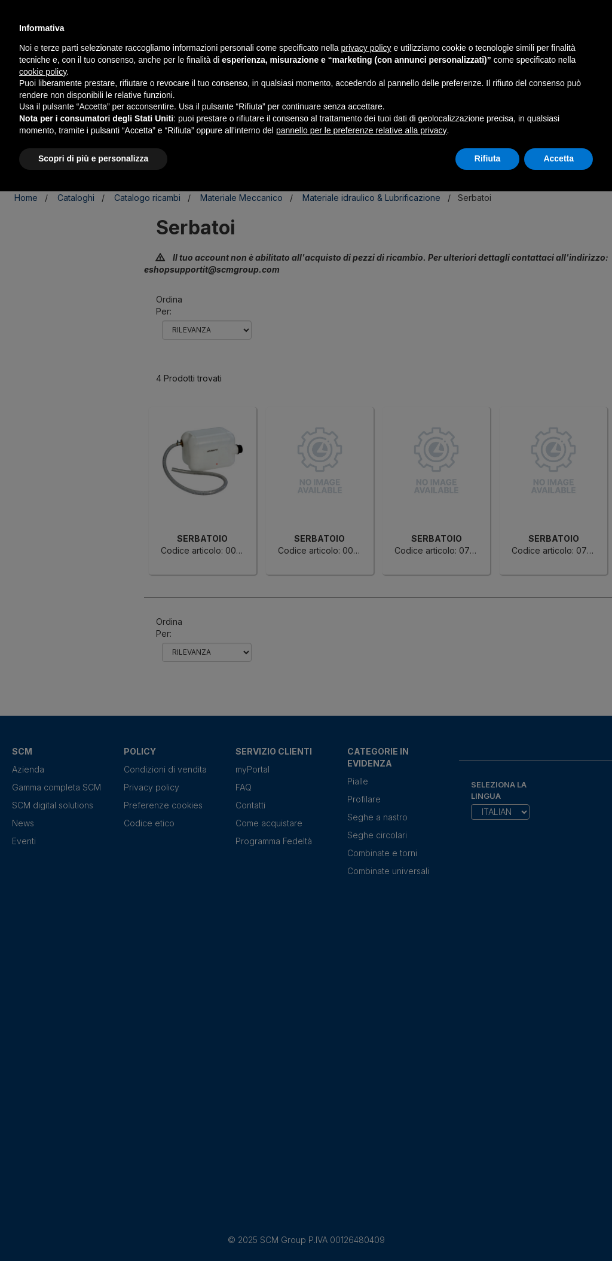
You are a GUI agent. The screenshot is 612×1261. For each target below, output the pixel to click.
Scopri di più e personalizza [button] (93, 158)
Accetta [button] (558, 158)
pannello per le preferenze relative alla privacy (361, 130)
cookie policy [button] (42, 72)
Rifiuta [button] (488, 158)
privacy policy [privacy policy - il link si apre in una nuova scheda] (366, 48)
